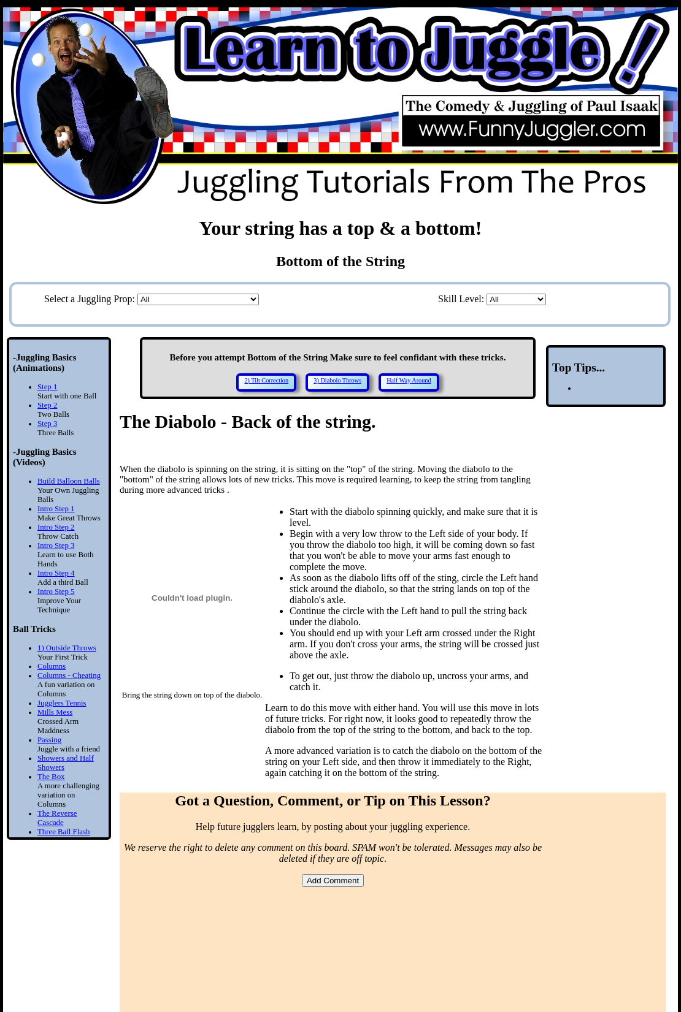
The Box (50, 776)
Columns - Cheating (69, 675)
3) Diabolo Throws (337, 380)
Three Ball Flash (63, 831)
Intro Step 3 (55, 545)
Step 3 (47, 423)
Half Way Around (409, 380)
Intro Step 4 (55, 573)
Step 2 (47, 405)
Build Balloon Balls (68, 481)
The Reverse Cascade (57, 818)
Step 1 (47, 386)
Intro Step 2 (55, 527)
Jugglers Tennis (62, 703)
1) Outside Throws (66, 648)
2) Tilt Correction (266, 380)
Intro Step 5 (55, 591)
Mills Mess (54, 712)
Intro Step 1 (55, 508)
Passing (49, 740)
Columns (51, 666)
